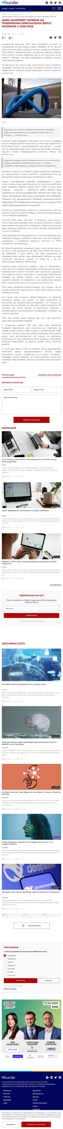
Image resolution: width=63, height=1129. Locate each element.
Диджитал (37, 1090)
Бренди (36, 1097)
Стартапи (6, 1097)
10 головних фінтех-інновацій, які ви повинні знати (24, 684)
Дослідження (38, 1094)
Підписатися (31, 615)
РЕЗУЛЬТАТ (48, 980)
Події (5, 1103)
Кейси (35, 1100)
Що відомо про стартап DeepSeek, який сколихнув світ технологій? (31, 892)
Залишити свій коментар (49, 375)
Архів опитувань (10, 989)
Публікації (7, 1090)
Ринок (35, 1106)
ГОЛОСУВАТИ (20, 980)
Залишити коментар (31, 420)
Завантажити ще (31, 925)
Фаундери (7, 1100)
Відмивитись (11, 1124)
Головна (4, 14)
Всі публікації (55, 585)
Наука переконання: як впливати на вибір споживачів (25, 510)
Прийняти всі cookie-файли (36, 1124)
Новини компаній (14, 14)
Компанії (6, 1094)
